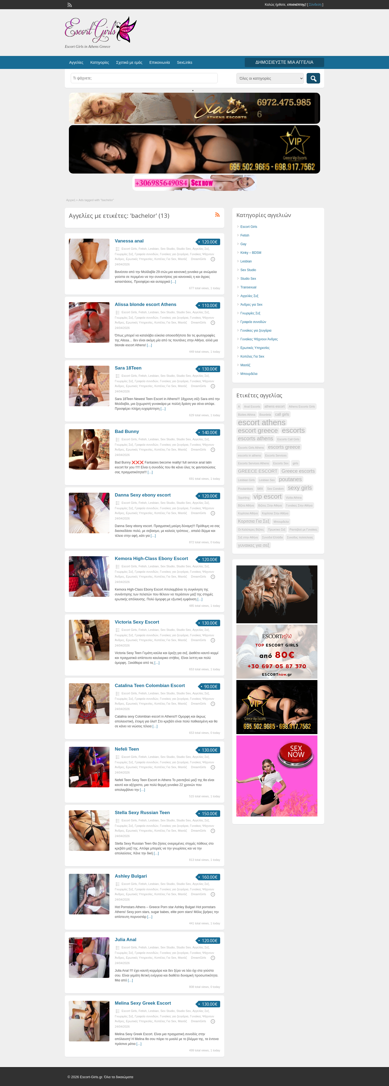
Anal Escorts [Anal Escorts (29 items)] (252, 406)
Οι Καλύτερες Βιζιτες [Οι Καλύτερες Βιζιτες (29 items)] (251, 529)
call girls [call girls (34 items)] (282, 414)
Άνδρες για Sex (251, 305)
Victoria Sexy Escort (137, 622)
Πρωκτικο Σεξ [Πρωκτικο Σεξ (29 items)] (276, 529)
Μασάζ (182, 259)
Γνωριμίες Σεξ (124, 254)
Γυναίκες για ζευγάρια (174, 254)
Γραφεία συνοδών (146, 254)
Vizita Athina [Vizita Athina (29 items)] (293, 497)
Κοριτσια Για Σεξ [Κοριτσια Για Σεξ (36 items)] (254, 521)
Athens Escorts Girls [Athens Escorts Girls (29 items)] (302, 406)
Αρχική (70, 200)
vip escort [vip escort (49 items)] (267, 496)
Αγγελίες (76, 62)
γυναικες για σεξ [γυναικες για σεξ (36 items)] (253, 545)
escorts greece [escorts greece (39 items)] (284, 447)
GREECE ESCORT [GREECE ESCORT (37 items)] (257, 471)
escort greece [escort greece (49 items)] (258, 430)
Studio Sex (183, 248)
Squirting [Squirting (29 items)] (243, 497)
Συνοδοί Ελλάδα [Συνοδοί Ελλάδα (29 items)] (272, 537)
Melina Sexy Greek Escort (143, 1003)
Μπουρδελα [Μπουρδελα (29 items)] (281, 521)
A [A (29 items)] (239, 406)
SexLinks (184, 62)
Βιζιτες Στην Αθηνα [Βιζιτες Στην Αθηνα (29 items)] (270, 505)
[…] (173, 282)
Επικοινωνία (159, 62)
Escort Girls (129, 248)
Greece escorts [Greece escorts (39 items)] (298, 471)
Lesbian (153, 248)
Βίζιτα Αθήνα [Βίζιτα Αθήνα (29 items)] (246, 505)
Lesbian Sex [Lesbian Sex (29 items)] (267, 480)
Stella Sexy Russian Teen (142, 812)
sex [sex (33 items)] (260, 489)
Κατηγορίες (99, 62)
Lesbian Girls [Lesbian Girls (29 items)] (246, 480)
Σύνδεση (315, 4)
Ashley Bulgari (131, 876)
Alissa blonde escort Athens (145, 304)
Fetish (143, 248)
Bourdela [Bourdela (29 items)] (265, 414)
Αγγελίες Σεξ (200, 248)
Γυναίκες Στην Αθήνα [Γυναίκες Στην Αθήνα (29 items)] (299, 505)
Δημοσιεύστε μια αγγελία (284, 62)
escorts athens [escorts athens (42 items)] (255, 438)
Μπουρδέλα (248, 374)
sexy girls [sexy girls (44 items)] (300, 488)
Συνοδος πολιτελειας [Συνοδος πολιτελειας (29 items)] (300, 537)
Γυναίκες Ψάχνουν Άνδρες (259, 339)
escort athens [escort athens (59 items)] (262, 422)
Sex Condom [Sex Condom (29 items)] (275, 488)
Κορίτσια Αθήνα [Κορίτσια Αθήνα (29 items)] (248, 513)
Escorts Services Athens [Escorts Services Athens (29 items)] (253, 463)
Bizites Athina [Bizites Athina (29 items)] (246, 414)
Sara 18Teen (128, 368)
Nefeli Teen (127, 749)
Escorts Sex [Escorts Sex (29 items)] (281, 463)
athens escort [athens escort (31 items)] (274, 406)
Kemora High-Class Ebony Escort (151, 558)
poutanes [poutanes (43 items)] (290, 479)
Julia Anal (125, 939)
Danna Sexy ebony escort (143, 495)
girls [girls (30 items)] (295, 463)
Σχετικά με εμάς (129, 62)
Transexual (248, 287)
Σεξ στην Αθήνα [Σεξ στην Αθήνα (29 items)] (248, 537)
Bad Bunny (127, 431)
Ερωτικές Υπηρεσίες (139, 259)
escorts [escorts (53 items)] (293, 430)
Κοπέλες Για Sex (165, 259)
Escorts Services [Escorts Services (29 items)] (276, 455)
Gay (243, 244)
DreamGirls (198, 259)
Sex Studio (167, 248)
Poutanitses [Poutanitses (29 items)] (245, 488)
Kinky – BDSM (250, 253)
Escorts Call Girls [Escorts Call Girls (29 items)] (288, 439)
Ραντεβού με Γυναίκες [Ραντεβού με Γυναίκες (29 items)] (303, 529)
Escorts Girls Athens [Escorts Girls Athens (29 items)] (251, 447)
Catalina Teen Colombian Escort (150, 685)
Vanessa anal (129, 241)
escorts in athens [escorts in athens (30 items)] (249, 455)
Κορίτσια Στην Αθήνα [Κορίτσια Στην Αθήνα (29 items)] (275, 513)
